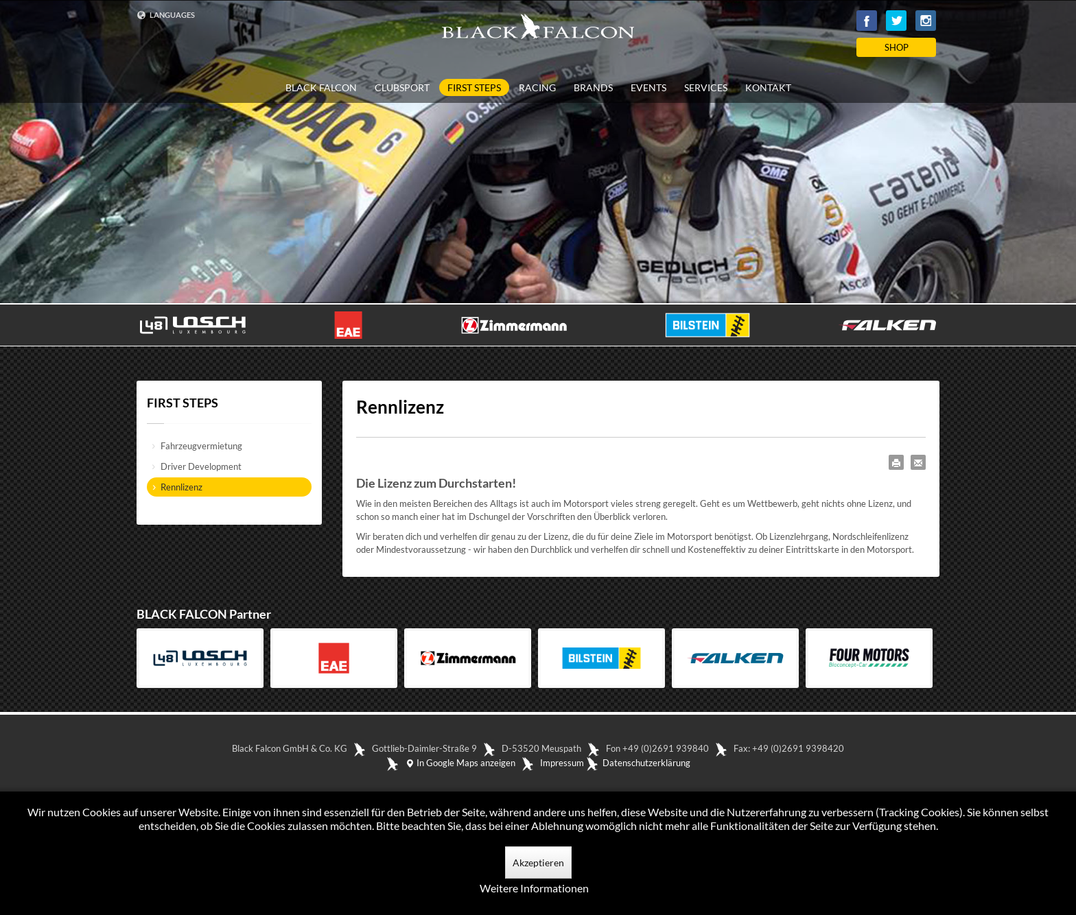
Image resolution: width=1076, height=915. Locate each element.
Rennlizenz (181, 487)
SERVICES (705, 88)
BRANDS (593, 88)
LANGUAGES (166, 15)
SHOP (897, 47)
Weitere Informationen (534, 887)
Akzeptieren (538, 862)
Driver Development (201, 466)
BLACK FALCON (321, 88)
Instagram (925, 20)
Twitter (896, 20)
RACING (537, 88)
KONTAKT (768, 88)
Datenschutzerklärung (646, 762)
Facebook (866, 20)
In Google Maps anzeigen (460, 762)
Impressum (562, 762)
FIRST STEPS (474, 87)
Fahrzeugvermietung (201, 445)
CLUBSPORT (402, 88)
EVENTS (648, 88)
